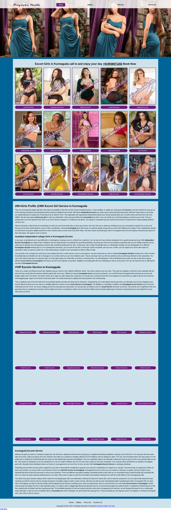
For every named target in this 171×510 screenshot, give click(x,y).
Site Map (112, 506)
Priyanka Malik (102, 506)
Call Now (3, 509)
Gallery (90, 5)
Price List (120, 5)
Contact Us (152, 5)
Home (61, 5)
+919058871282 (112, 63)
